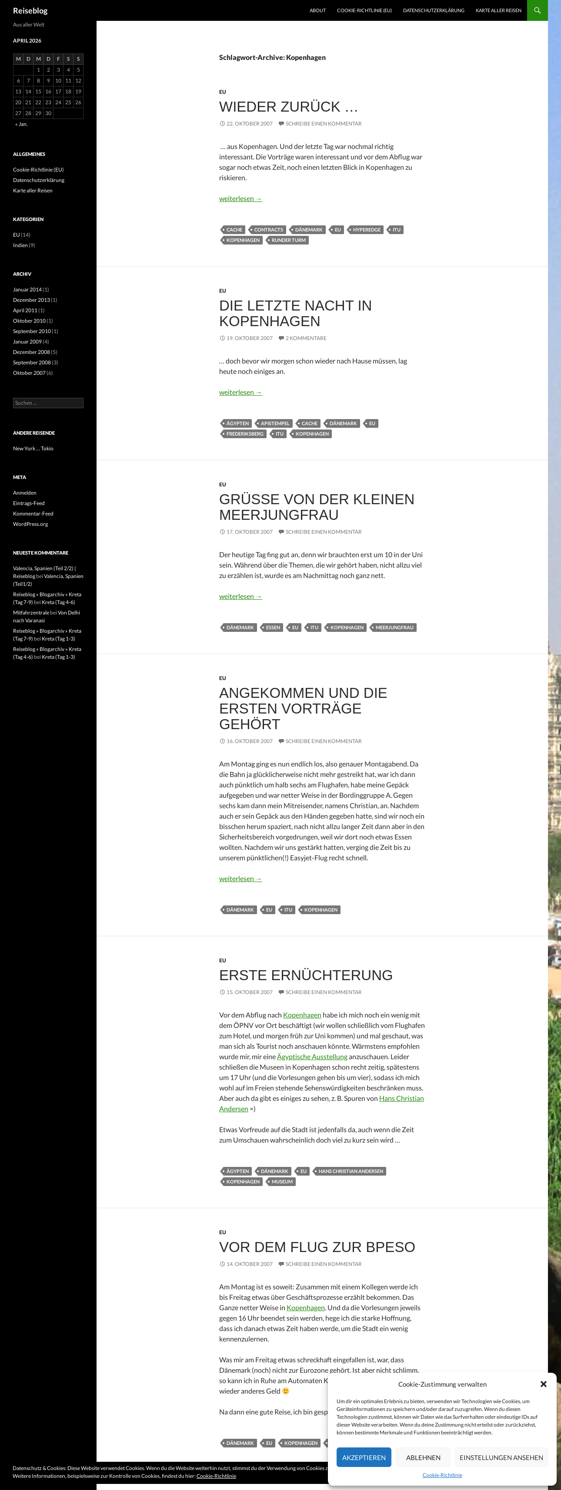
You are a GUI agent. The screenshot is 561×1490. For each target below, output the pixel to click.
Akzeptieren (364, 1457)
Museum (282, 1181)
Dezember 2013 (31, 300)
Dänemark (309, 229)
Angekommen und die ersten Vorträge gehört (303, 708)
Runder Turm (289, 240)
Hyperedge (367, 229)
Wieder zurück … (289, 107)
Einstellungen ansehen (501, 1457)
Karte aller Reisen (498, 10)
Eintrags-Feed (29, 503)
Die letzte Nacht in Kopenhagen (295, 313)
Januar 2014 (27, 289)
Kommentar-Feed (33, 513)
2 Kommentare (306, 338)
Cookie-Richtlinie (442, 1475)
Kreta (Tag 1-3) (58, 638)
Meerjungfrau (395, 627)
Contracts (268, 229)
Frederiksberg (245, 433)
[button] (543, 1384)
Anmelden (25, 492)
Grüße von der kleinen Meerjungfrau (316, 507)
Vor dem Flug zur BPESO (317, 1247)
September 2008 (32, 362)
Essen (273, 627)
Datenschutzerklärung (433, 10)
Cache (234, 229)
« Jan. (21, 124)
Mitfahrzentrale (31, 612)
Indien (20, 245)
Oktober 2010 (29, 320)
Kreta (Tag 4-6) (58, 602)
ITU (397, 229)
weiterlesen (240, 198)
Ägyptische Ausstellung (312, 1056)
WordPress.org (30, 524)
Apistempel (275, 423)
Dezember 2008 (31, 352)
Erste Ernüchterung (306, 975)
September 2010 (32, 331)
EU (222, 92)
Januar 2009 (27, 341)
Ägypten (238, 423)
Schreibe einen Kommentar (324, 123)
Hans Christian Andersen (351, 1171)
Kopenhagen (243, 240)
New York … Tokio (33, 448)
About (318, 10)
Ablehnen (423, 1457)
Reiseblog (30, 10)
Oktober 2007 (29, 373)
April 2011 (25, 310)
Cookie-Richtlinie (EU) (364, 10)
